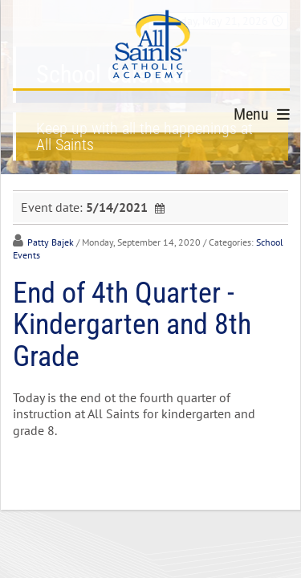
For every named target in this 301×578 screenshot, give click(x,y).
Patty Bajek (50, 242)
